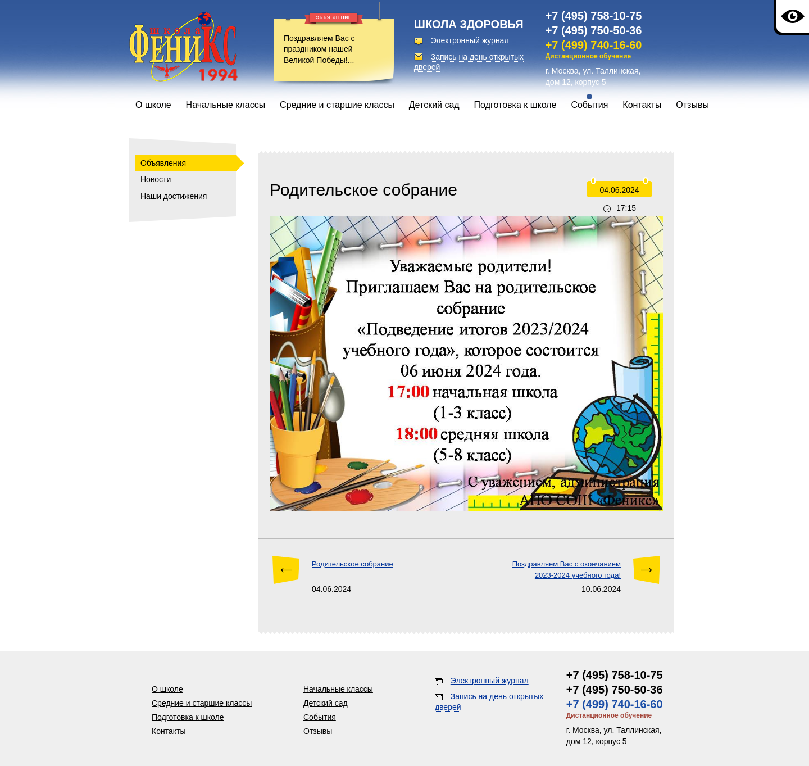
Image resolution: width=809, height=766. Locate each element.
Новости (155, 179)
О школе (153, 105)
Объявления (163, 162)
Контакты (641, 105)
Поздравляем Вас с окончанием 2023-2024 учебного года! (566, 569)
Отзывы (692, 105)
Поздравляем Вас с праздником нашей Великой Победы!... (319, 49)
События (589, 105)
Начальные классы (226, 105)
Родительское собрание (352, 564)
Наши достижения (173, 196)
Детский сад (434, 105)
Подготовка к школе (515, 105)
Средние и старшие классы (337, 105)
